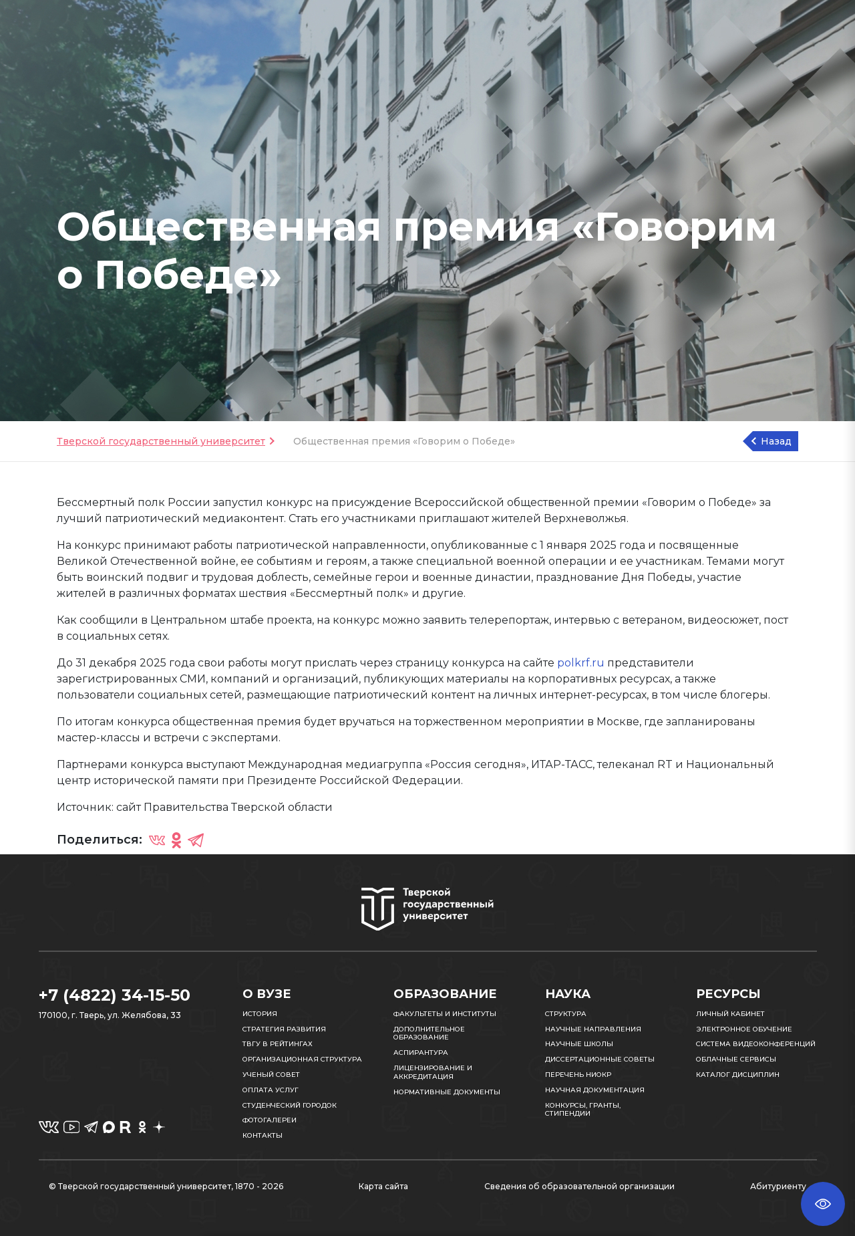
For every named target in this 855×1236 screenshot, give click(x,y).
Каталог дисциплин (738, 1074)
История (259, 1013)
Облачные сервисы (736, 1059)
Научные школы (579, 1043)
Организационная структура (302, 1059)
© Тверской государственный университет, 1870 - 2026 (166, 1186)
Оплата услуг (270, 1090)
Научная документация (595, 1090)
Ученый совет (271, 1074)
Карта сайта (383, 1186)
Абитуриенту (778, 1186)
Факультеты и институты (444, 1013)
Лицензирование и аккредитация (432, 1072)
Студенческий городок (289, 1105)
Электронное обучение (744, 1029)
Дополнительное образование (429, 1033)
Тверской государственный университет (161, 441)
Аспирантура (420, 1052)
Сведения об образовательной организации (579, 1186)
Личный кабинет (730, 1013)
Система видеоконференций (756, 1043)
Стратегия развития (284, 1029)
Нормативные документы (446, 1092)
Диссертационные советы (600, 1059)
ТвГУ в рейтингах (277, 1043)
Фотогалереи (269, 1120)
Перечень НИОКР (578, 1074)
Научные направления (593, 1029)
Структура (565, 1013)
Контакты (262, 1135)
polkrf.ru (581, 662)
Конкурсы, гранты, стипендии (583, 1109)
